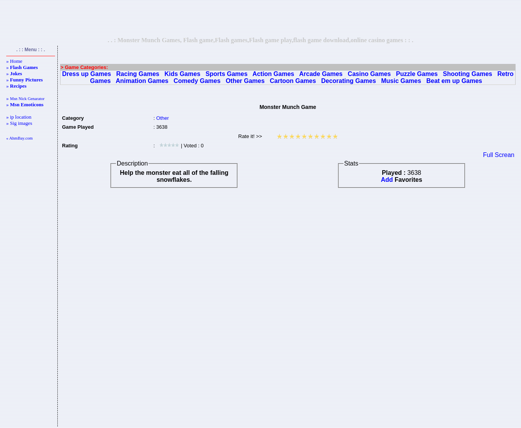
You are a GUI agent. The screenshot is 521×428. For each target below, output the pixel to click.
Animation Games (142, 81)
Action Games (273, 74)
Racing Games (137, 74)
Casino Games (369, 74)
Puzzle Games (417, 74)
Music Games (401, 81)
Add (387, 179)
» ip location (18, 117)
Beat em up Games (454, 81)
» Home (14, 61)
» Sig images (19, 123)
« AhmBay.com (19, 138)
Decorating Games (348, 81)
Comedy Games (197, 81)
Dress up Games (86, 74)
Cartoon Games (293, 81)
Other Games (245, 81)
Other (162, 118)
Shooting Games (467, 74)
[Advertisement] (260, 18)
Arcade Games (321, 74)
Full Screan (498, 155)
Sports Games (226, 74)
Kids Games (182, 74)
